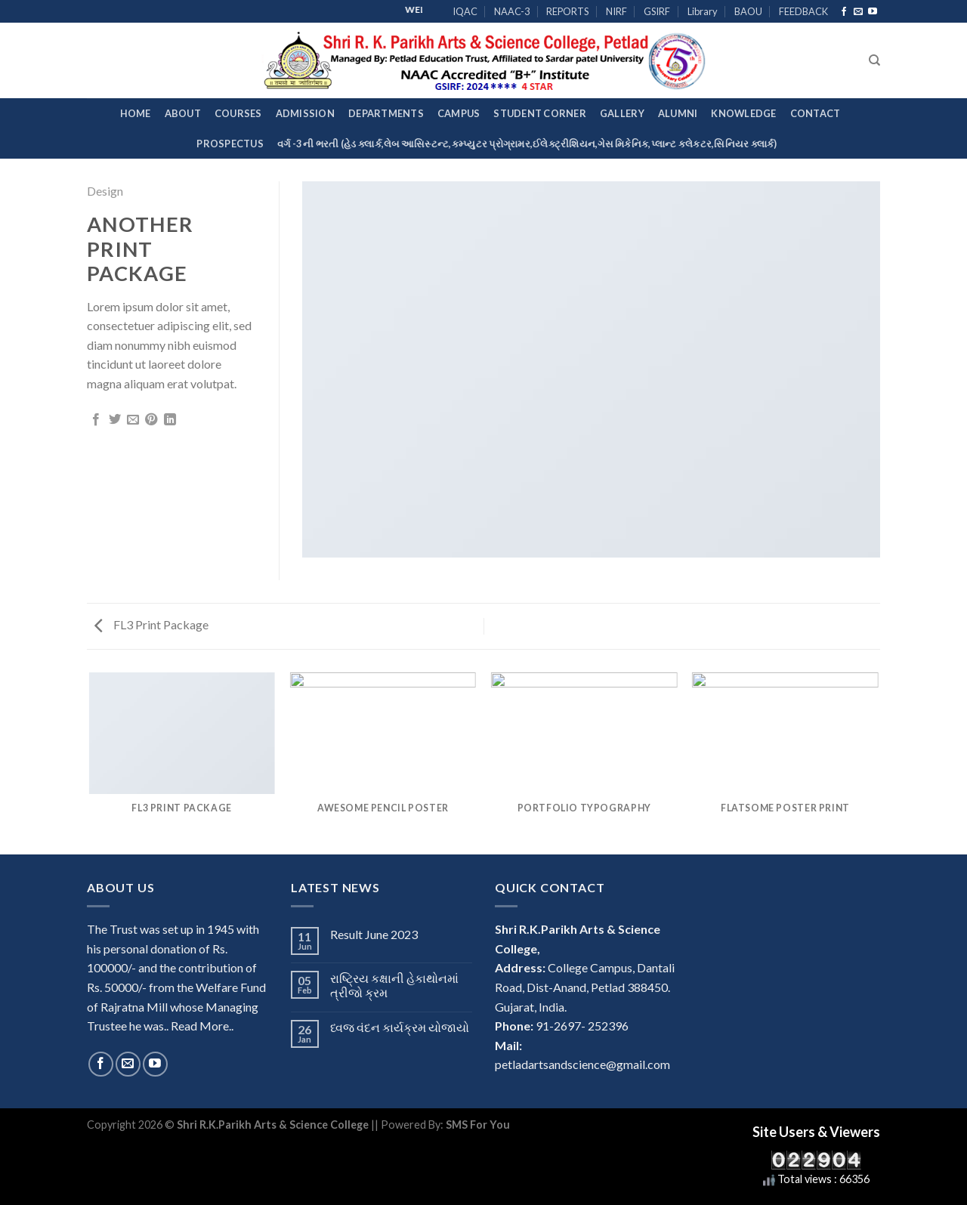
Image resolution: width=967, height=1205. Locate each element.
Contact (815, 113)
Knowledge (743, 113)
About (183, 113)
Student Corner (539, 113)
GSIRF (657, 11)
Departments (386, 113)
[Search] (874, 60)
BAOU (748, 11)
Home (135, 113)
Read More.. (202, 1025)
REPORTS (567, 11)
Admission (305, 113)
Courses (238, 113)
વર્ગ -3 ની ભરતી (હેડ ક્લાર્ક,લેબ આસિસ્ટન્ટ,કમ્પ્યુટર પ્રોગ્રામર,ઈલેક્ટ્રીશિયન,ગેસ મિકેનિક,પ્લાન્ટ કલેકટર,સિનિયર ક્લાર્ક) (527, 143)
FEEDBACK (803, 11)
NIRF (616, 11)
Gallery (622, 113)
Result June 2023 (374, 934)
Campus (458, 113)
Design (105, 191)
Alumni (678, 113)
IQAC (465, 11)
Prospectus (230, 143)
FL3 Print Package (151, 624)
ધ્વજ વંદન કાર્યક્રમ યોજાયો (399, 1027)
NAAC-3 (512, 11)
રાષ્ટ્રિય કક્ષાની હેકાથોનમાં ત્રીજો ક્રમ (394, 985)
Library (702, 11)
